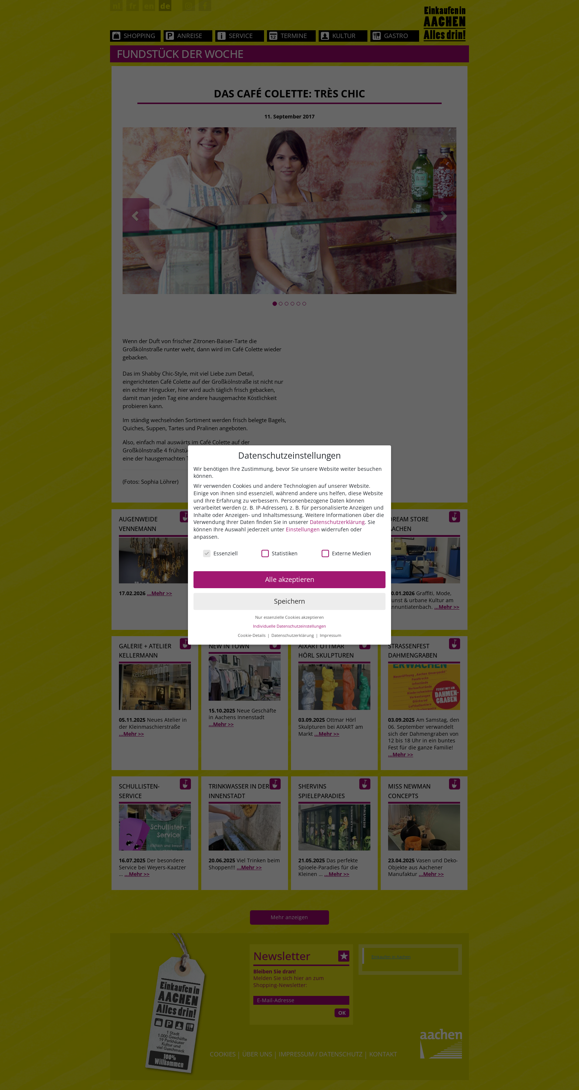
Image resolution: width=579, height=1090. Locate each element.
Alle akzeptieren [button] (289, 579)
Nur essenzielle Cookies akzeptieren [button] (289, 617)
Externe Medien (346, 553)
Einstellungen (303, 529)
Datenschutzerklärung (337, 521)
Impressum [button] (330, 635)
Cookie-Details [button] (252, 635)
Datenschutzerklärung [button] (293, 635)
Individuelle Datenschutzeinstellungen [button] (289, 626)
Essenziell (220, 553)
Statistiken (279, 553)
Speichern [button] (289, 601)
